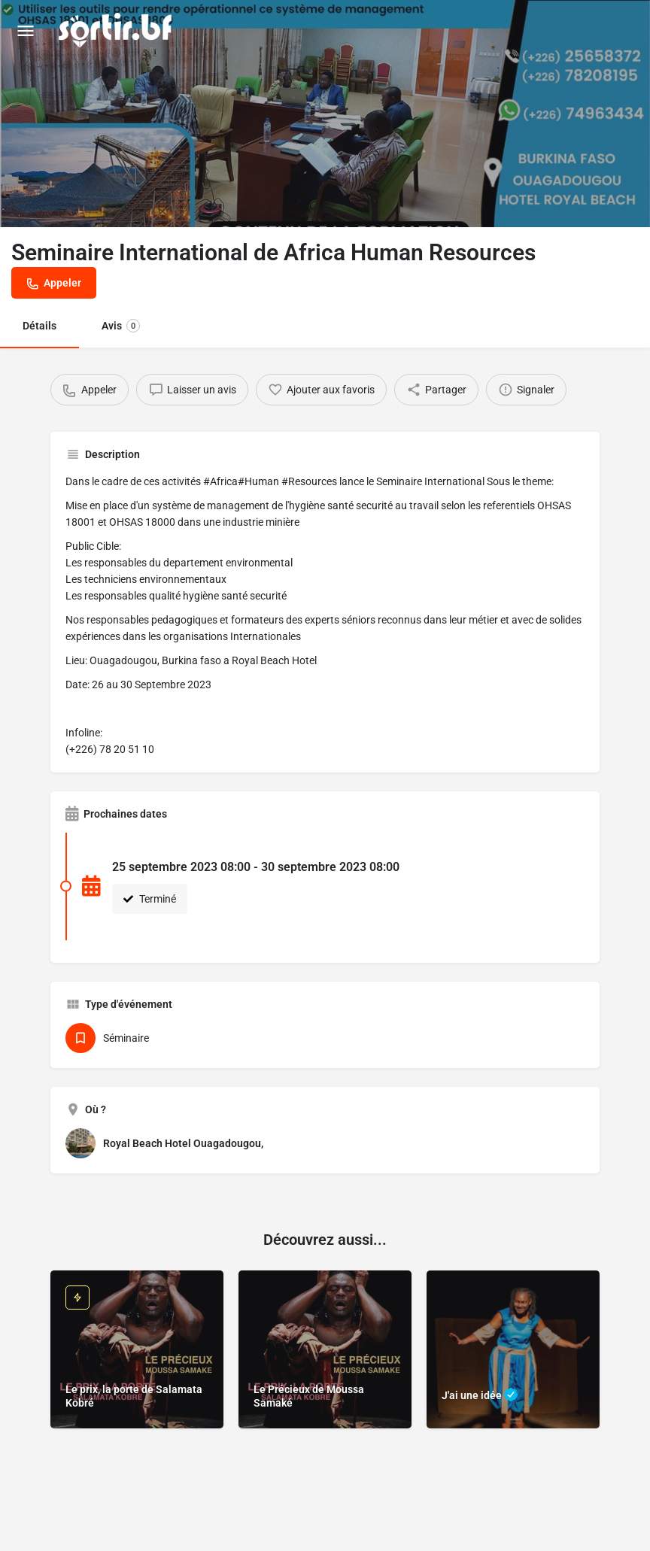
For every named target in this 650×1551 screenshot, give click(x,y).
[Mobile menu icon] (25, 30)
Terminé (149, 899)
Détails (39, 326)
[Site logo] (117, 30)
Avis (121, 325)
